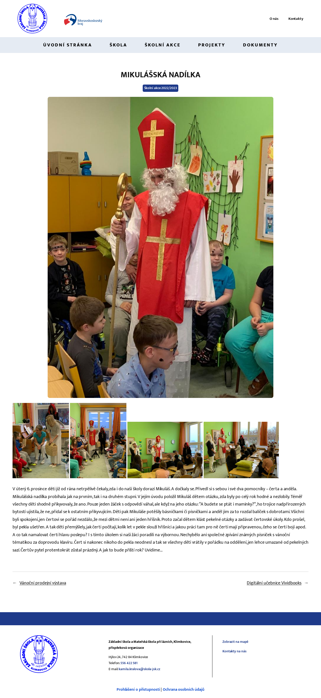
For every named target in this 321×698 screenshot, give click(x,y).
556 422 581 (129, 663)
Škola (118, 45)
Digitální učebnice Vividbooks (274, 583)
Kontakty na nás (234, 651)
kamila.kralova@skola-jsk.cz (139, 669)
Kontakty (295, 19)
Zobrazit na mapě (235, 642)
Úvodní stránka (67, 45)
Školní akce (163, 45)
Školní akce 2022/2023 (160, 88)
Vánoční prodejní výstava (43, 583)
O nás (274, 19)
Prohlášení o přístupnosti (138, 689)
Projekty (211, 45)
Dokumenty (260, 45)
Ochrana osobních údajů (183, 689)
